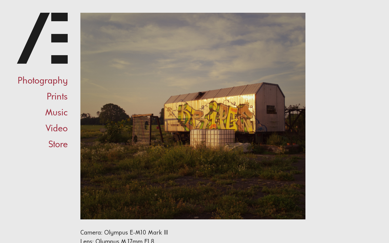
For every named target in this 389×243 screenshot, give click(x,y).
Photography (43, 81)
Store (58, 145)
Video (56, 129)
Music (56, 113)
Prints (57, 97)
